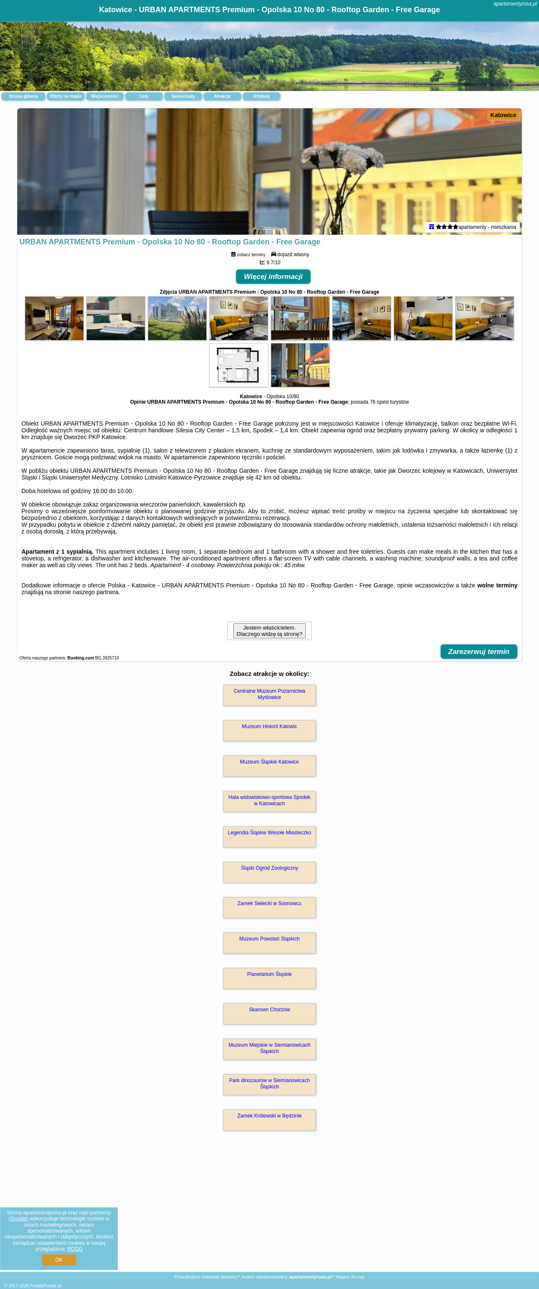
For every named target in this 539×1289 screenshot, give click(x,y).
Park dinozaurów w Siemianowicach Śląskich (269, 1083)
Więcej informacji (273, 277)
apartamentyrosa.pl (515, 4)
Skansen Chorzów (269, 1010)
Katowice (503, 115)
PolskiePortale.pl (45, 1286)
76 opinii (379, 402)
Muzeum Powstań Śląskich (269, 939)
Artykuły (261, 96)
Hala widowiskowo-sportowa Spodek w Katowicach (270, 800)
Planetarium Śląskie (269, 974)
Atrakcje (222, 96)
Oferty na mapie (66, 96)
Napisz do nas (350, 1276)
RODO (75, 1249)
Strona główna (23, 96)
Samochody (183, 96)
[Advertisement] (269, 1210)
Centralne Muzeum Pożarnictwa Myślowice (269, 694)
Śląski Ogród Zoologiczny (269, 868)
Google (18, 1219)
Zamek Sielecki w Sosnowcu (269, 903)
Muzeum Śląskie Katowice (269, 762)
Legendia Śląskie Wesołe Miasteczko (269, 833)
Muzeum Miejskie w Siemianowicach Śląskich (270, 1048)
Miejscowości (104, 96)
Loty (143, 96)
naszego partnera (95, 592)
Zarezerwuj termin (479, 652)
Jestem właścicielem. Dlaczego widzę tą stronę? (269, 630)
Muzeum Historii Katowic (269, 726)
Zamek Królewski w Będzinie (269, 1116)
